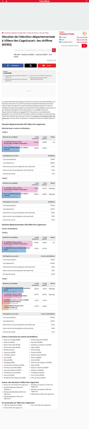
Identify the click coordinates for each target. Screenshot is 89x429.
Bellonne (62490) (9, 342)
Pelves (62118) (35, 350)
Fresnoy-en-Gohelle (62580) (12, 367)
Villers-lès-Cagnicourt (36, 77)
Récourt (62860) (36, 357)
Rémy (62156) (35, 360)
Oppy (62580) (35, 347)
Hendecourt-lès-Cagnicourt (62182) (15, 378)
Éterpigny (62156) (9, 362)
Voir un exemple (82, 37)
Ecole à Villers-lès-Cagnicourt (13, 408)
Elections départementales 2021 (15, 33)
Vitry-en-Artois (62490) (38, 378)
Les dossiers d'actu (65, 42)
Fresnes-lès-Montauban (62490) (14, 365)
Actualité (62, 37)
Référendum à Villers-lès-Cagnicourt (42, 394)
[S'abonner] (73, 46)
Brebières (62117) (9, 350)
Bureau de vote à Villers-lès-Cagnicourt (16, 385)
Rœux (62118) (35, 365)
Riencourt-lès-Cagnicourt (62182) (41, 362)
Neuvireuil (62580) (36, 342)
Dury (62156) (7, 357)
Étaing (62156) (8, 360)
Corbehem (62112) (9, 355)
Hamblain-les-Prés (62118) (12, 373)
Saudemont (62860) (27, 54)
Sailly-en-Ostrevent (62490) (39, 367)
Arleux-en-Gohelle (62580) (12, 340)
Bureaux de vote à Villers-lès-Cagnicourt (41, 75)
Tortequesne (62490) (37, 373)
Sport (61, 39)
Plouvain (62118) (36, 352)
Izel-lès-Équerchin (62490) (39, 340)
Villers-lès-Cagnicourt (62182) (13, 405)
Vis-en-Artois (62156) (37, 375)
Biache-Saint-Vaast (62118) (12, 345)
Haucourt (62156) (9, 375)
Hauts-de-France (33, 33)
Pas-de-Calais (44, 33)
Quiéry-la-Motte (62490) (38, 355)
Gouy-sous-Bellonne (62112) (12, 370)
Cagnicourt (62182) (41, 54)
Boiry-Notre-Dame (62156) (12, 347)
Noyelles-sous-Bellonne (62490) (41, 345)
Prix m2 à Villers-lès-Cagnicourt (41, 405)
